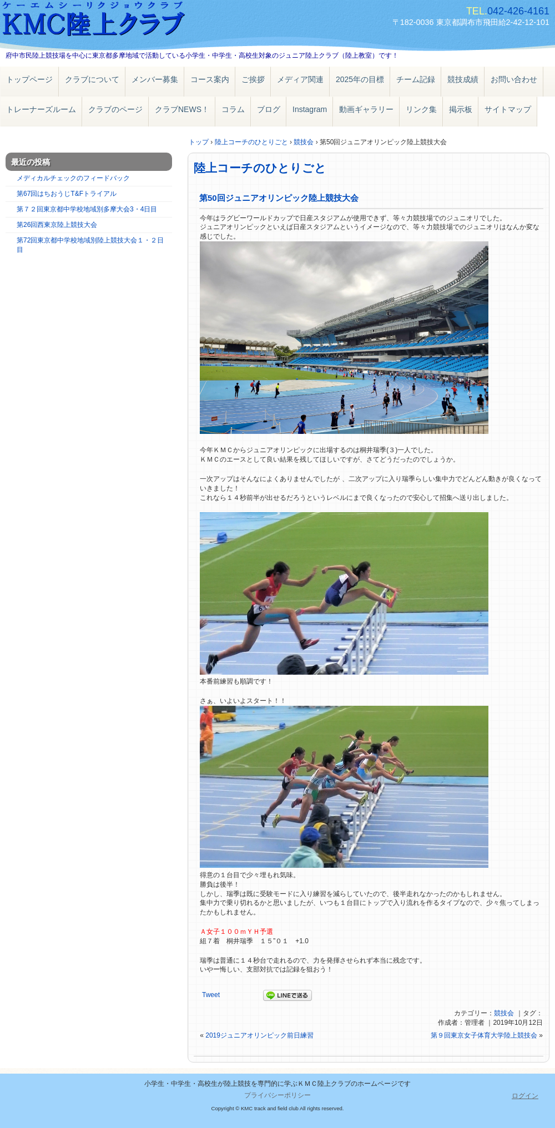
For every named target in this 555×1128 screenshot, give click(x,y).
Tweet (211, 995)
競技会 (504, 1013)
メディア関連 (300, 79)
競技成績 (462, 79)
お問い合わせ (514, 79)
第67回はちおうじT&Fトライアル (67, 194)
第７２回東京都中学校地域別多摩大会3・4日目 (87, 209)
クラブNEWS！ (182, 109)
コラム (233, 109)
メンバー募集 (155, 79)
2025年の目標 (360, 79)
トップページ (29, 79)
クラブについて (92, 79)
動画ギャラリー (366, 109)
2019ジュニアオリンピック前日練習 (259, 1035)
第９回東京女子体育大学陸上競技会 (484, 1035)
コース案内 (209, 79)
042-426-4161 (518, 11)
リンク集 (421, 109)
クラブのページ (115, 109)
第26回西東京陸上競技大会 (57, 225)
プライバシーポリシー (277, 1095)
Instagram (309, 109)
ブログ (268, 109)
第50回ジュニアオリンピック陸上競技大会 (279, 198)
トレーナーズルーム (41, 109)
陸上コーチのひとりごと (260, 167)
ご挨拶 (253, 79)
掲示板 (460, 109)
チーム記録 (415, 79)
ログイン (525, 1096)
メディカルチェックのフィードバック (73, 178)
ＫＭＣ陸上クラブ (127, 21)
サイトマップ (508, 109)
